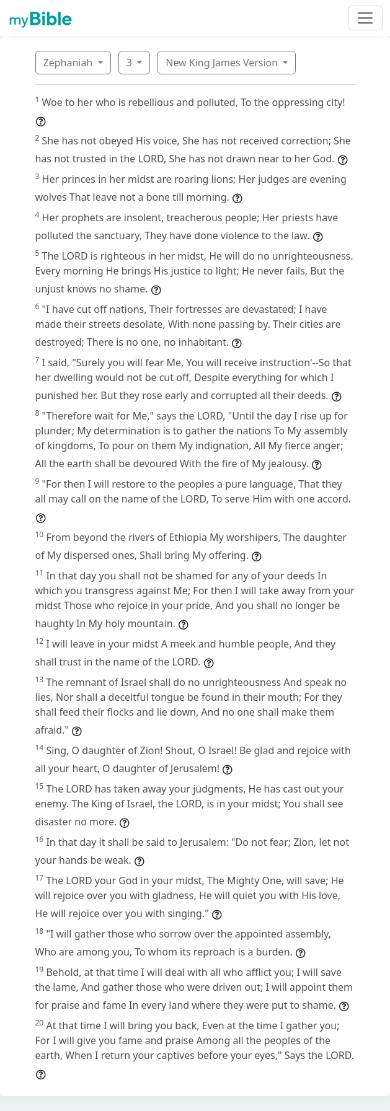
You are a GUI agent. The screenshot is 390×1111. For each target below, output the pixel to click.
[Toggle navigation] (365, 18)
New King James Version (223, 62)
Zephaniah (69, 62)
